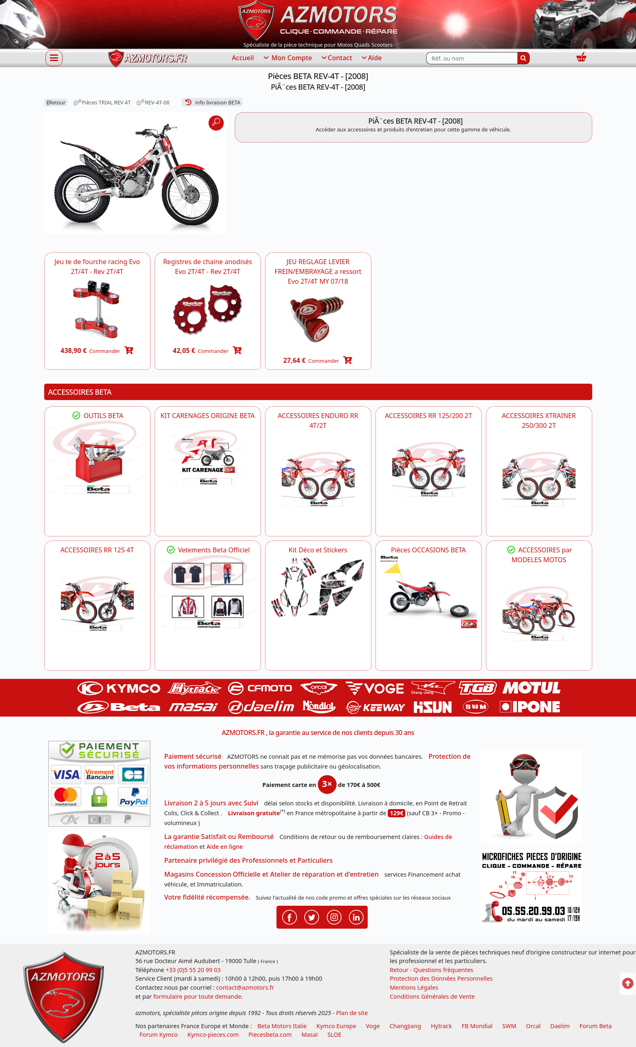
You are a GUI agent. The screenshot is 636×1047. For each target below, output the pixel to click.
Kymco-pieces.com (212, 1034)
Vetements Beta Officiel (207, 549)
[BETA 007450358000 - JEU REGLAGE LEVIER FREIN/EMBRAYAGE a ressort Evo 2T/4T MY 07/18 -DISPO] (318, 318)
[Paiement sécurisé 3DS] (102, 786)
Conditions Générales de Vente (432, 996)
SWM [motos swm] (509, 1026)
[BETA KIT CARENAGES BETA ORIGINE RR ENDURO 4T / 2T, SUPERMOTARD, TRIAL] (207, 457)
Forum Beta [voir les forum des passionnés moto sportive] (596, 1026)
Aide (371, 58)
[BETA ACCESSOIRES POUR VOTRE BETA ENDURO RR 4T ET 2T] (318, 479)
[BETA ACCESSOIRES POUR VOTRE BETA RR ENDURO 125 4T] (97, 603)
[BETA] (539, 613)
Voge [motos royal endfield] (373, 1026)
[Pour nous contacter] (534, 890)
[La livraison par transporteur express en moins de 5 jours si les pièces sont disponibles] (102, 886)
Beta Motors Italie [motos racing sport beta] (281, 1026)
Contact (336, 58)
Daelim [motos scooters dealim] (560, 1026)
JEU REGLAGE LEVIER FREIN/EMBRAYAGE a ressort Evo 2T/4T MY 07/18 (317, 271)
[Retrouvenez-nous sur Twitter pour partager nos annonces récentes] (311, 916)
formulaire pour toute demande (197, 996)
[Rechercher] (523, 58)
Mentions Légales (414, 987)
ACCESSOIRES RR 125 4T (97, 549)
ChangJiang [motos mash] (405, 1026)
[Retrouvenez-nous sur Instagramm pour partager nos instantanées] (334, 916)
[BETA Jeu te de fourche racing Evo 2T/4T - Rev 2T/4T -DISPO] (97, 308)
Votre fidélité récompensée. (207, 897)
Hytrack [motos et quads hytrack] (441, 1026)
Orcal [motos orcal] (533, 1026)
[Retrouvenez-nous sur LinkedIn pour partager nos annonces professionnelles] (356, 916)
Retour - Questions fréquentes (431, 970)
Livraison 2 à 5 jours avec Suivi (211, 802)
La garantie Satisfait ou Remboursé (219, 836)
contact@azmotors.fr (245, 987)
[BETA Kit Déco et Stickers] (318, 587)
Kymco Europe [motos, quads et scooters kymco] (336, 1026)
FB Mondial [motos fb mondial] (477, 1026)
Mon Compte (287, 58)
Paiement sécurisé (193, 756)
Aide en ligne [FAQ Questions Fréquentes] (225, 846)
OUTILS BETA (97, 415)
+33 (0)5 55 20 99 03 (193, 970)
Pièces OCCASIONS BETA (428, 549)
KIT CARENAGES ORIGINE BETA (207, 415)
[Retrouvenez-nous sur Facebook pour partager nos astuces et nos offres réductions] (289, 916)
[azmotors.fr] (147, 58)
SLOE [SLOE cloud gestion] (334, 1034)
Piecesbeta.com (270, 1034)
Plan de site (352, 1013)
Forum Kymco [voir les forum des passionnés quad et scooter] (158, 1034)
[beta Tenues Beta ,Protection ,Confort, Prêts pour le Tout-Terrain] (207, 591)
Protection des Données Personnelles (441, 978)
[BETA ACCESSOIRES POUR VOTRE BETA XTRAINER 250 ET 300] (539, 479)
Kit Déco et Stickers (318, 549)
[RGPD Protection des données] (534, 799)
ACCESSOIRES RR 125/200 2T (428, 415)
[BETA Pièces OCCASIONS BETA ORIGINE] (428, 591)
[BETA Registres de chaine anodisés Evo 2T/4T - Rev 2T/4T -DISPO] (207, 308)
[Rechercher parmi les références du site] (471, 58)
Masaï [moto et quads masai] (309, 1034)
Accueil (243, 57)
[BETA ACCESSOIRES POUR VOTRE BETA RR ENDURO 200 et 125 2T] (428, 469)
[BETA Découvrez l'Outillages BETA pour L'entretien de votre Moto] (97, 457)
